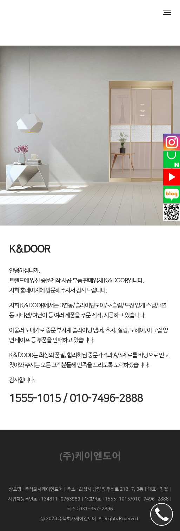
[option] (90, 136)
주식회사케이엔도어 (77, 519)
